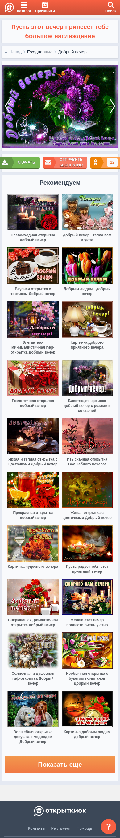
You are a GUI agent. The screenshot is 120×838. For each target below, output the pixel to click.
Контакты (36, 828)
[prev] (7, 106)
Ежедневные (40, 51)
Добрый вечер (72, 51)
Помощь (84, 828)
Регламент (61, 828)
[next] (112, 106)
